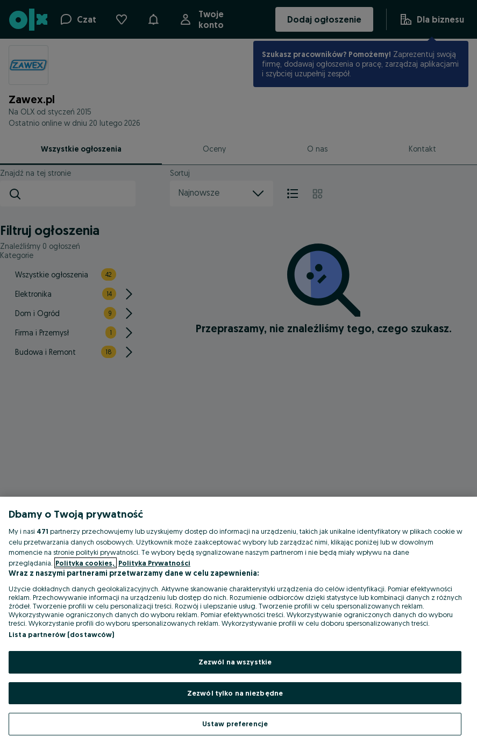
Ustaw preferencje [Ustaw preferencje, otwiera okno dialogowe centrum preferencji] (235, 723)
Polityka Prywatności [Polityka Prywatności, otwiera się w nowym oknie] (154, 563)
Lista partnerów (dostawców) (62, 634)
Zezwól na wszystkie (235, 661)
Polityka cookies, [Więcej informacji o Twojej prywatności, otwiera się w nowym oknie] (85, 563)
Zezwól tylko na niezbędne (235, 693)
